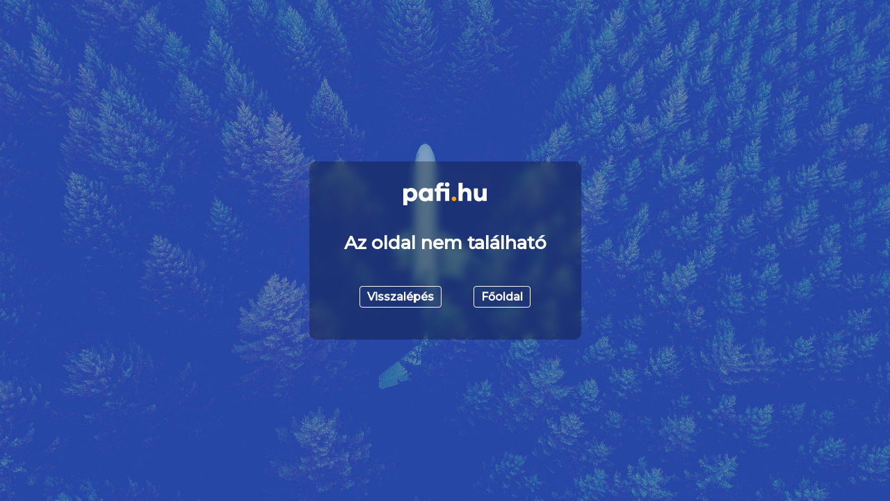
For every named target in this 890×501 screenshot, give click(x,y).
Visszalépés (400, 296)
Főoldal (502, 296)
